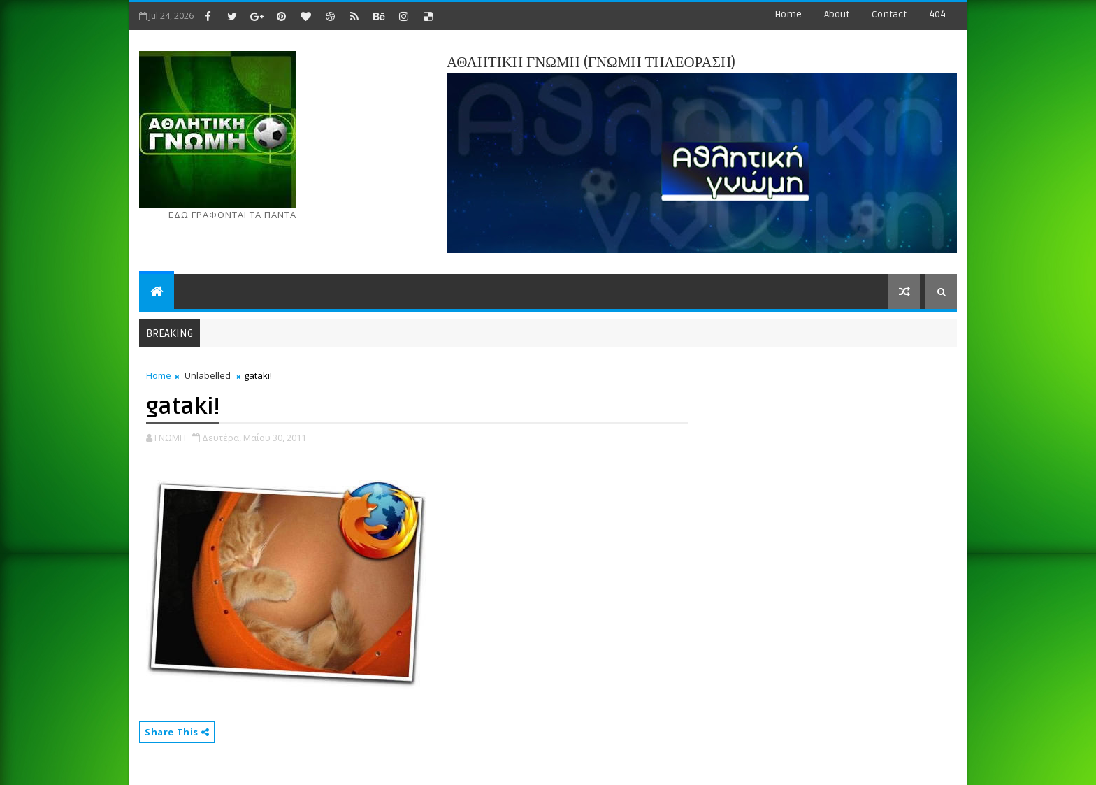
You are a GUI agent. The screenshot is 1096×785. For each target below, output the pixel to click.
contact (889, 14)
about (836, 14)
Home (788, 14)
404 (937, 14)
